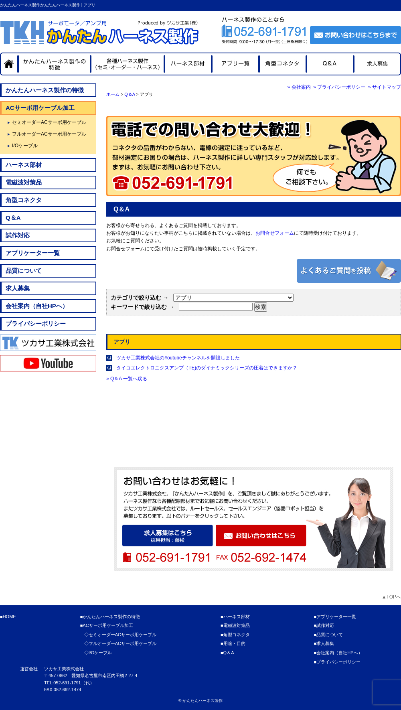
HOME (9, 616)
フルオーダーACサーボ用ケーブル (49, 134)
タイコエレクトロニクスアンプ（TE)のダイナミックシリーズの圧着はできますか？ (206, 368)
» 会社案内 (299, 87)
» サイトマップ (384, 87)
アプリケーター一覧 (33, 253)
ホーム (112, 94)
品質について (24, 270)
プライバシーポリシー (36, 323)
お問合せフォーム (274, 233)
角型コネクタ (24, 200)
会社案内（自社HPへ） (37, 305)
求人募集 (18, 288)
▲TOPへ (391, 597)
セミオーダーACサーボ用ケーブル (49, 122)
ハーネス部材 (24, 164)
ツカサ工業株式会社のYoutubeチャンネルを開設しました (178, 358)
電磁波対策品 (24, 182)
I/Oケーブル (25, 145)
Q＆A (129, 94)
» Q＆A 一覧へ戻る (126, 378)
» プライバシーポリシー (339, 87)
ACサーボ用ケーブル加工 (40, 107)
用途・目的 (234, 643)
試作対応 (18, 235)
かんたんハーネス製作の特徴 (45, 90)
